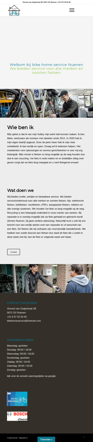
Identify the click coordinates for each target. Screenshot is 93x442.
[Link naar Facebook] (84, 10)
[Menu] (70, 10)
